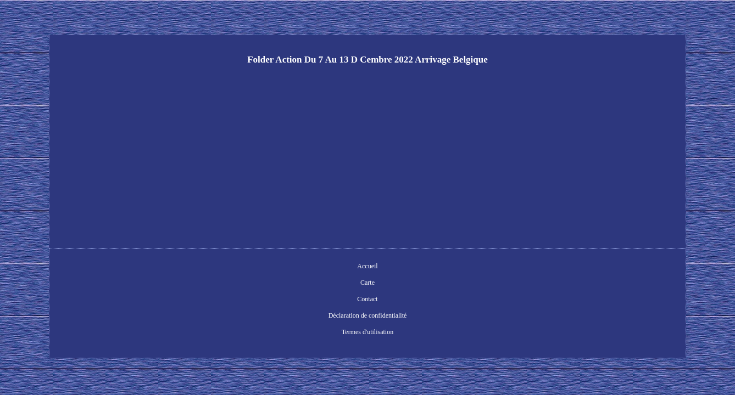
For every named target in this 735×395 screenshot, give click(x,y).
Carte (283, 267)
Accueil (253, 267)
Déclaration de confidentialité (375, 267)
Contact (313, 267)
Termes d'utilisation (453, 267)
